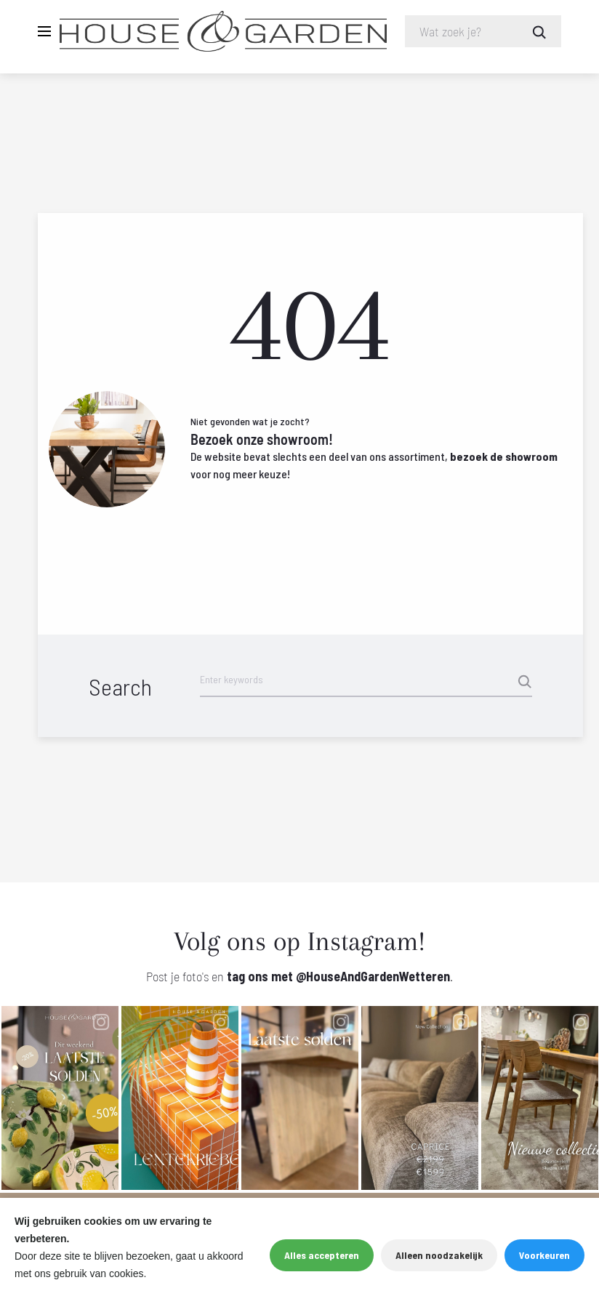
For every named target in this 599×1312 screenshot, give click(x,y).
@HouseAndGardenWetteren (373, 981)
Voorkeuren (544, 1255)
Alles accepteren (321, 1255)
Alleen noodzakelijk (439, 1255)
